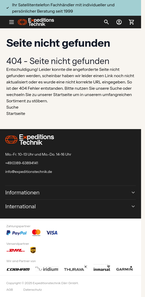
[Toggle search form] (106, 22)
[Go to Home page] (36, 22)
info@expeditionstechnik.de (28, 171)
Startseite (62, 94)
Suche (116, 88)
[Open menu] (13, 22)
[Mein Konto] (119, 22)
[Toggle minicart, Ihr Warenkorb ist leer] (131, 22)
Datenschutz (32, 289)
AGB (9, 289)
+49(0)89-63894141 (21, 163)
